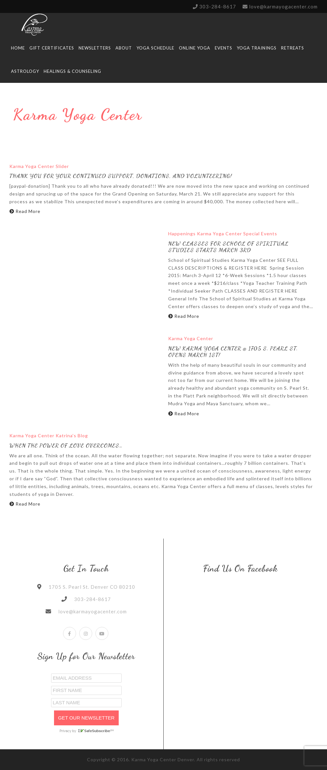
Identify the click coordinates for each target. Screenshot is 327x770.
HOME (18, 47)
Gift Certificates (51, 47)
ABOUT (123, 47)
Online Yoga (194, 47)
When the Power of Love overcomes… (66, 445)
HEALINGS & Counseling (72, 71)
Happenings (182, 233)
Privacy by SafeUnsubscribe (86, 731)
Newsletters (95, 47)
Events (223, 47)
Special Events (260, 233)
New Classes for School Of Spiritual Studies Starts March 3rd (228, 246)
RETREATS (292, 47)
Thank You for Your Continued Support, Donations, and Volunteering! (120, 176)
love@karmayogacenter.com (283, 6)
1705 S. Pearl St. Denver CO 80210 (92, 587)
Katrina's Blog (72, 435)
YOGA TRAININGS (257, 47)
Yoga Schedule (155, 47)
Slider (62, 166)
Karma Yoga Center (31, 166)
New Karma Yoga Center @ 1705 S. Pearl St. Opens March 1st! (233, 351)
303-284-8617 (217, 6)
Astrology (25, 71)
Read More (24, 211)
